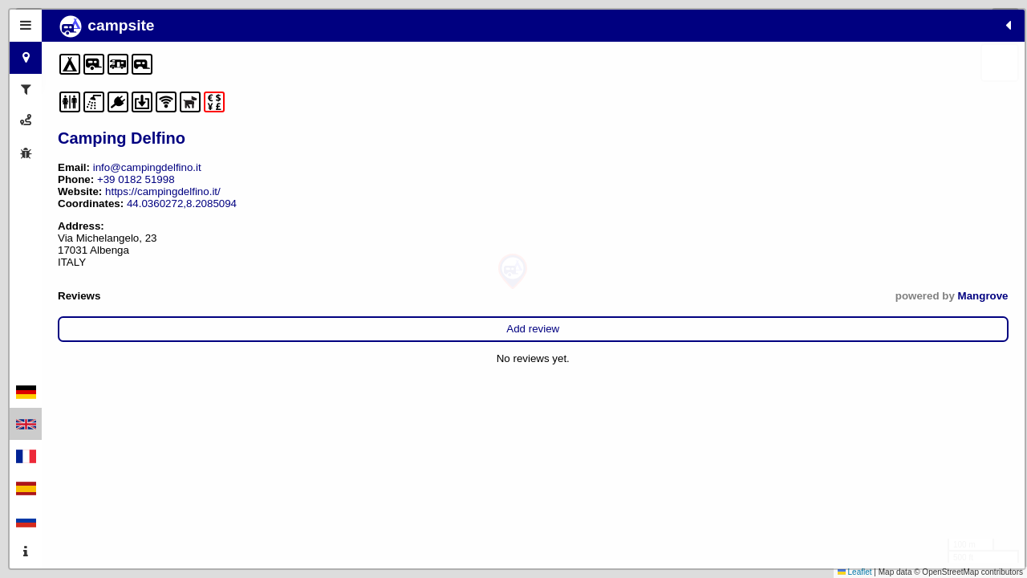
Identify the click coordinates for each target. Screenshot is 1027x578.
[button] (512, 272)
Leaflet (855, 572)
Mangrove (337, 296)
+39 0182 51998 (136, 179)
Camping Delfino (121, 138)
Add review (210, 329)
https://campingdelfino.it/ (163, 191)
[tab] (26, 26)
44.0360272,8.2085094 (182, 203)
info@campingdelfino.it (147, 167)
